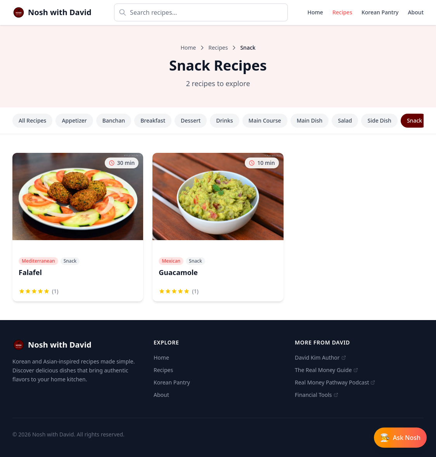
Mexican (171, 261)
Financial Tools (316, 394)
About (416, 12)
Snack (414, 120)
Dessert (191, 120)
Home (315, 12)
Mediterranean (38, 261)
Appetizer (74, 120)
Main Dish (310, 120)
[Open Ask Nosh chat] (400, 438)
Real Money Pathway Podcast (335, 382)
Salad (345, 120)
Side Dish (379, 120)
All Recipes (32, 120)
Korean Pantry (380, 12)
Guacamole (178, 272)
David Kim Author (320, 357)
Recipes (342, 12)
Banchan (113, 120)
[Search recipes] (201, 12)
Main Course (265, 120)
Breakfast (152, 120)
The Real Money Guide (326, 370)
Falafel (30, 272)
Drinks (224, 120)
